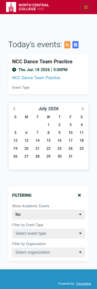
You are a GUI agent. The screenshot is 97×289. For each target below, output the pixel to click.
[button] (14, 108)
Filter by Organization (29, 244)
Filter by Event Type (27, 225)
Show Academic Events (30, 206)
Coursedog (83, 283)
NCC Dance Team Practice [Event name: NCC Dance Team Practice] (42, 62)
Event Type (20, 87)
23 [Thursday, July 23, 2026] (59, 149)
